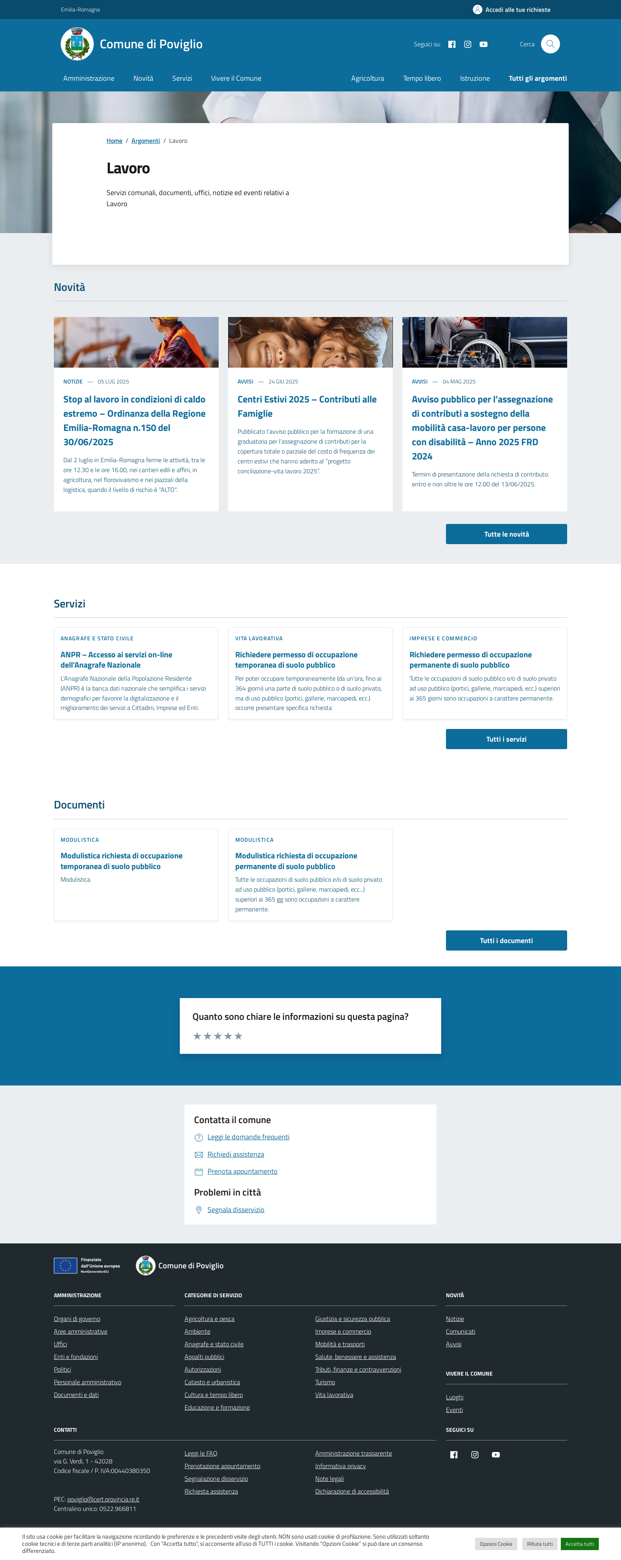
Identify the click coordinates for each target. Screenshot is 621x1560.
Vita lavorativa (259, 638)
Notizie (73, 381)
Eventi (454, 1409)
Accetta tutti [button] (580, 1544)
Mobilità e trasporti (340, 1344)
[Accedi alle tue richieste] (511, 9)
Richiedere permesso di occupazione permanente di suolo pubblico (471, 659)
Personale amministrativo (87, 1382)
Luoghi (454, 1397)
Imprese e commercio (443, 638)
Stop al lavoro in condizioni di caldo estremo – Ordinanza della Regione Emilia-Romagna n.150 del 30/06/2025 (134, 420)
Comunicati (460, 1331)
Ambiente (197, 1331)
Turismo (325, 1382)
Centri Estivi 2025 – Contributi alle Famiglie (307, 406)
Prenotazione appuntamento (222, 1466)
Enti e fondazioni (76, 1356)
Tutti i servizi (506, 739)
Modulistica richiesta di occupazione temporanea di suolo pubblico (122, 860)
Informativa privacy (340, 1466)
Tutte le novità (506, 534)
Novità (143, 78)
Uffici (60, 1344)
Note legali (329, 1478)
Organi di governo (77, 1318)
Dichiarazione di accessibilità (352, 1491)
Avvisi (245, 381)
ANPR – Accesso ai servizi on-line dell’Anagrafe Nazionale (116, 659)
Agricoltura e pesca (209, 1318)
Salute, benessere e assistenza (355, 1356)
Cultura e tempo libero (214, 1394)
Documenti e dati (76, 1394)
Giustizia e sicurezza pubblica (352, 1318)
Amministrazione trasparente (353, 1453)
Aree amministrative (80, 1331)
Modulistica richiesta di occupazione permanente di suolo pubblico (296, 860)
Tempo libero (422, 78)
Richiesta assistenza (211, 1491)
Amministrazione (88, 78)
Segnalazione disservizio (216, 1478)
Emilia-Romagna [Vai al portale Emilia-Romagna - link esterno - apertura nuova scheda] (80, 9)
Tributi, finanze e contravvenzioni (358, 1369)
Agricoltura (367, 78)
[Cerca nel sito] (550, 43)
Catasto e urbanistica (212, 1382)
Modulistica (80, 839)
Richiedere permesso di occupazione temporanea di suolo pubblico (296, 659)
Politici (62, 1369)
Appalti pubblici (204, 1356)
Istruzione (475, 78)
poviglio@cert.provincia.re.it (103, 1499)
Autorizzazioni (203, 1369)
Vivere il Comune (236, 78)
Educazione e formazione (217, 1407)
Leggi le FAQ (201, 1453)
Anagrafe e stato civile (97, 638)
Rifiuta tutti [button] (540, 1544)
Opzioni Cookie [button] (496, 1544)
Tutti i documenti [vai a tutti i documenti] (506, 940)
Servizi (182, 78)
